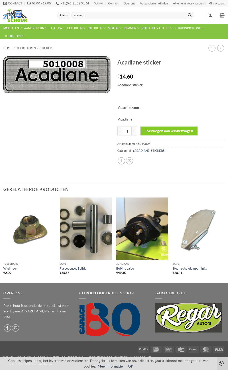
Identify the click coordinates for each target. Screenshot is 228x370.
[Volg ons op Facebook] (7, 328)
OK (130, 366)
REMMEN (131, 28)
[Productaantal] (127, 131)
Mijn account (216, 3)
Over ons (129, 3)
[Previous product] (220, 48)
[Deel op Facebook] (121, 160)
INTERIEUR (97, 28)
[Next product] (211, 48)
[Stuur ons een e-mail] (15, 328)
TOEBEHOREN (14, 36)
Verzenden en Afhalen (154, 3)
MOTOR (115, 28)
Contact (113, 3)
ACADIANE (142, 150)
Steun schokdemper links (190, 268)
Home (7, 48)
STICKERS (46, 48)
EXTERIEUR (76, 28)
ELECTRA (57, 28)
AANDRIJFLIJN (35, 28)
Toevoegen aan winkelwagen (169, 131)
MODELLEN (12, 28)
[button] (210, 15)
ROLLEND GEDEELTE (157, 28)
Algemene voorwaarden (188, 3)
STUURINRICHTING (189, 28)
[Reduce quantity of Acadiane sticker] (120, 131)
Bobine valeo (125, 268)
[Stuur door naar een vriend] (129, 160)
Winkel (98, 3)
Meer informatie (110, 366)
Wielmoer (10, 268)
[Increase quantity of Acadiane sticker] (134, 131)
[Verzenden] (189, 15)
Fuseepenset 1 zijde (73, 268)
